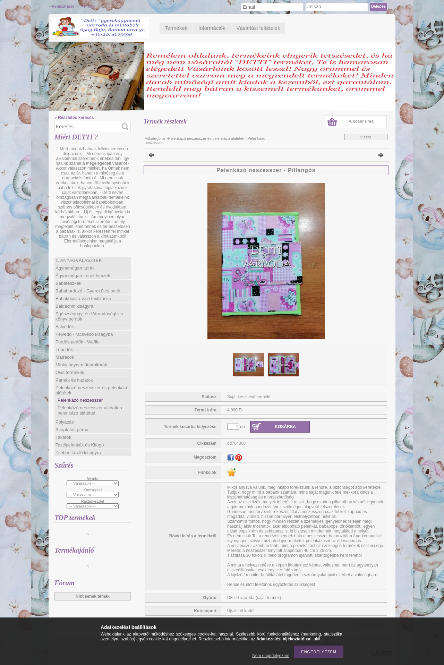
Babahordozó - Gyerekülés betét (88, 290)
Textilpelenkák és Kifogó (80, 444)
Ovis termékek (70, 372)
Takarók (63, 437)
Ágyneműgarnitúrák (75, 268)
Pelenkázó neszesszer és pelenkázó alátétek (206, 138)
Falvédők (65, 326)
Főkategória (155, 138)
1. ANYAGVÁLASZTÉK (79, 260)
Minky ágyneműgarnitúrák (81, 364)
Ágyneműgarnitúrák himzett (83, 275)
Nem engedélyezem (270, 655)
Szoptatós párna (72, 429)
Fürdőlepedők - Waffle (78, 341)
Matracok (65, 357)
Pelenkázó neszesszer (80, 400)
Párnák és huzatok (74, 380)
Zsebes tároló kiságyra (78, 452)
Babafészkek (68, 283)
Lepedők (64, 349)
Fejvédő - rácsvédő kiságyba (84, 334)
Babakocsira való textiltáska (83, 298)
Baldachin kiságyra (74, 306)
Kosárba (285, 426)
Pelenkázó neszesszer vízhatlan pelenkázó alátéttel (90, 410)
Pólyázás (65, 422)
